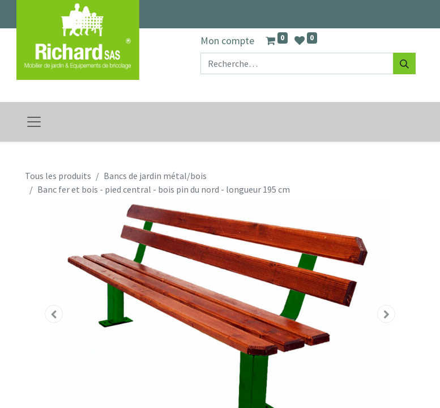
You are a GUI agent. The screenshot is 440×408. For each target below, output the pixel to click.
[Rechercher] (404, 63)
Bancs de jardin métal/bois (155, 175)
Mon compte (227, 40)
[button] (54, 314)
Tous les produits (58, 175)
